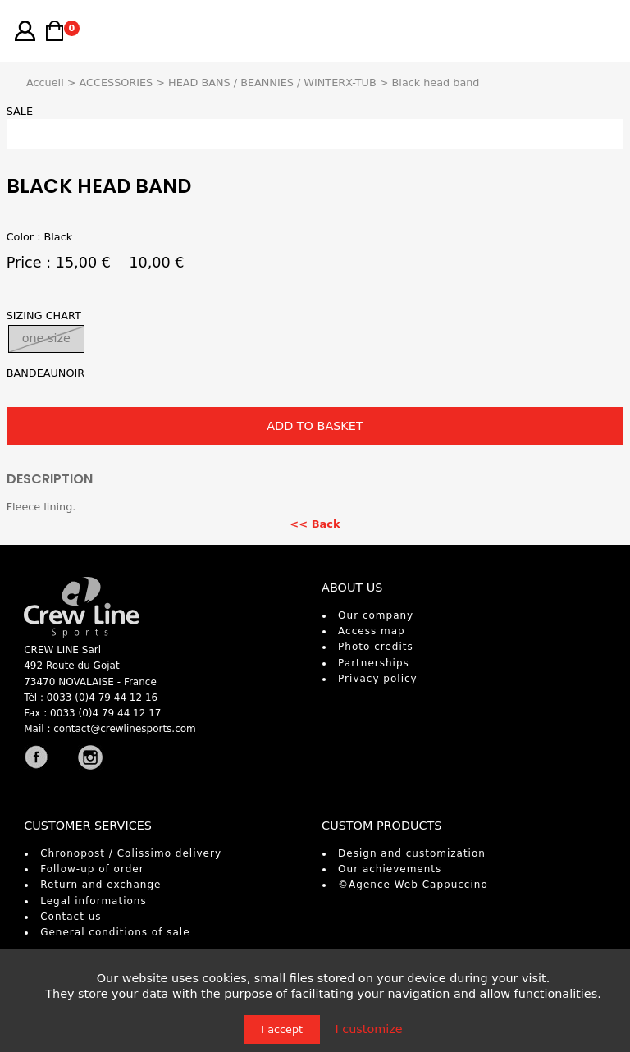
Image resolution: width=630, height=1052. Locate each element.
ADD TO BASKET (315, 425)
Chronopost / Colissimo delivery (130, 853)
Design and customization (412, 853)
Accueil (45, 82)
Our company (375, 615)
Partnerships (373, 663)
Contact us (70, 916)
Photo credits (375, 646)
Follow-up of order (92, 869)
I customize (368, 1029)
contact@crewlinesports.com (124, 728)
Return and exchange (100, 884)
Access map (371, 631)
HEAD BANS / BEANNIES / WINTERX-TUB (272, 82)
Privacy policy (378, 678)
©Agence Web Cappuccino (413, 884)
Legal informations (93, 901)
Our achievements (389, 869)
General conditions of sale (114, 932)
